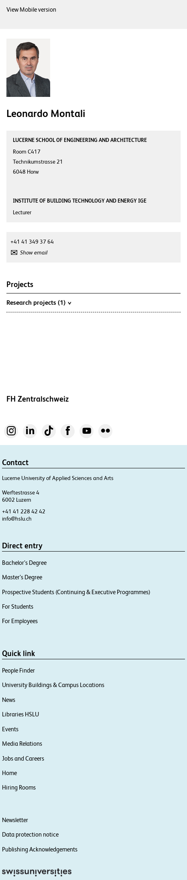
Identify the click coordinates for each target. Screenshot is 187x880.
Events (10, 729)
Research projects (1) (38, 302)
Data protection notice (30, 834)
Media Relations (22, 743)
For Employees (20, 620)
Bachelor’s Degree (24, 562)
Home (9, 772)
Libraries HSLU (20, 714)
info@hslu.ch (17, 518)
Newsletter (15, 819)
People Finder (18, 670)
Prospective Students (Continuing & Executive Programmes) (76, 592)
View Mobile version (31, 9)
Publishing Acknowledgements (39, 849)
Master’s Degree (22, 577)
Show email (33, 252)
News (8, 699)
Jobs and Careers (23, 758)
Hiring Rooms (19, 787)
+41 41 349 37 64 (32, 241)
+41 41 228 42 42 (23, 511)
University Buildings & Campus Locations (53, 684)
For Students (17, 606)
